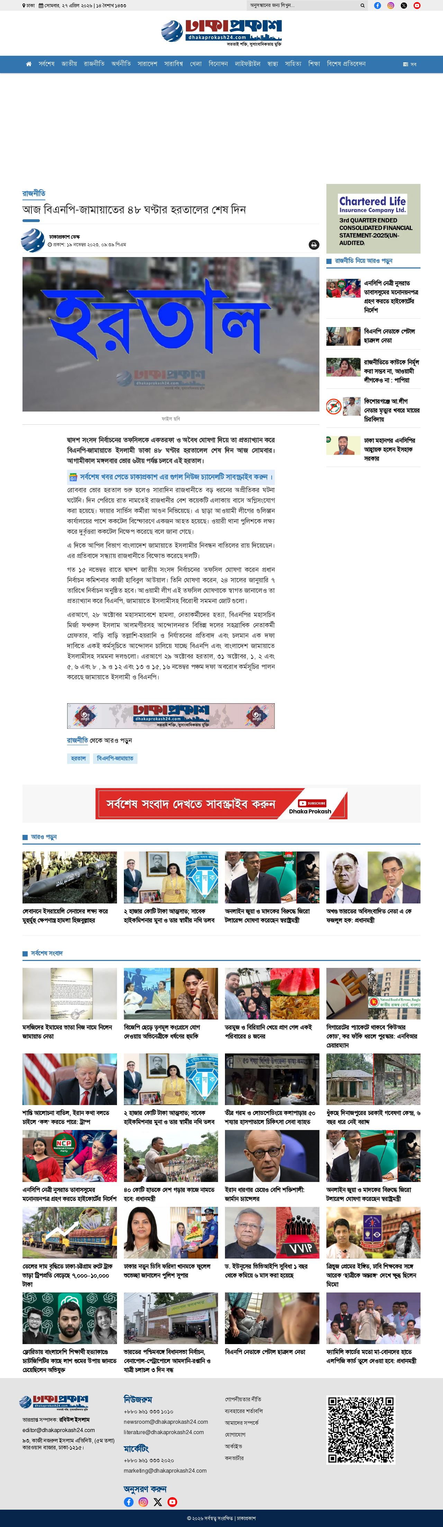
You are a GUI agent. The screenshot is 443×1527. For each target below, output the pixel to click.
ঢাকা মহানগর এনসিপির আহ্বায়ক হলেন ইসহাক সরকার (389, 449)
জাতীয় (69, 64)
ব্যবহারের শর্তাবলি (244, 1411)
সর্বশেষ (47, 64)
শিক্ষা (314, 64)
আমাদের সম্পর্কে (242, 1423)
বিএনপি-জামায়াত (115, 758)
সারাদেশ (147, 64)
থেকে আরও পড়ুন (99, 740)
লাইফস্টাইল (248, 64)
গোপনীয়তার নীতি (243, 1399)
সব (409, 64)
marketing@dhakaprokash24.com (165, 1470)
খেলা (196, 64)
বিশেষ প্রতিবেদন (346, 64)
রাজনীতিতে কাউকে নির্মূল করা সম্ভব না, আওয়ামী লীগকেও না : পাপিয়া (391, 371)
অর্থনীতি (121, 64)
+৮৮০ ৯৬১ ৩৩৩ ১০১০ (148, 1411)
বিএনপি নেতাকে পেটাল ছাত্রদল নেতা (265, 1352)
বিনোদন (218, 64)
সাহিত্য (293, 64)
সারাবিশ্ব (173, 64)
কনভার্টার (234, 1458)
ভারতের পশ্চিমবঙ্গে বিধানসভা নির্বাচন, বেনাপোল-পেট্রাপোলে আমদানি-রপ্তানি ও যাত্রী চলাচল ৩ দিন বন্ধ (167, 1361)
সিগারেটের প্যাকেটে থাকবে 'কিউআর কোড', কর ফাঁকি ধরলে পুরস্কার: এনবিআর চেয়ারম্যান (371, 1036)
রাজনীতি (94, 64)
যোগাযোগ (235, 1434)
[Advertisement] (221, 125)
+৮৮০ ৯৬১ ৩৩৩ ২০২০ (149, 1460)
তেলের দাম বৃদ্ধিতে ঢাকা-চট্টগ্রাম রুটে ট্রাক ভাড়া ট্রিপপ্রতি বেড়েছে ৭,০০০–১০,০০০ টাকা (67, 1275)
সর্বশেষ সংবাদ (47, 953)
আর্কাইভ (233, 1446)
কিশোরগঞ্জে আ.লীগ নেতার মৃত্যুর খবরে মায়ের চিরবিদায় (392, 410)
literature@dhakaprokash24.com (164, 1432)
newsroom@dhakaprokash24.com (166, 1422)
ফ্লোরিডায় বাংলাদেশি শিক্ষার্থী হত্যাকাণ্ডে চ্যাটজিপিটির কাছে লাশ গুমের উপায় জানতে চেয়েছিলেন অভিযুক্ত (69, 1361)
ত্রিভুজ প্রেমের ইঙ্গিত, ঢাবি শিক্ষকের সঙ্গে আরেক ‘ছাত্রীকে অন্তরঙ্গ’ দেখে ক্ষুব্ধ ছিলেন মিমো (371, 1275)
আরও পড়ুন (43, 837)
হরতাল (78, 758)
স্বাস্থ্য (273, 64)
